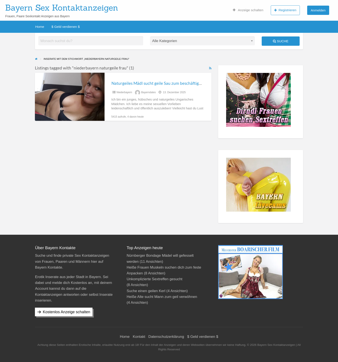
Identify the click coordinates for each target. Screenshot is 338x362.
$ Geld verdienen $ (66, 26)
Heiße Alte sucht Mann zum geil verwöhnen (162, 297)
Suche (280, 41)
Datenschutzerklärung (166, 337)
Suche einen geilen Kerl (146, 291)
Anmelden (318, 10)
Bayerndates (148, 92)
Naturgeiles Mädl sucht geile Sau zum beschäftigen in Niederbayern (172, 83)
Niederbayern (124, 92)
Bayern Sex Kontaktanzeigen (61, 7)
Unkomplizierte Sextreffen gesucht (154, 279)
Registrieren (285, 10)
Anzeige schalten (248, 10)
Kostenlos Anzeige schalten (66, 312)
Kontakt (139, 337)
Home (39, 26)
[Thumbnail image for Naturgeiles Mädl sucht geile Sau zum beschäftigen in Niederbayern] (69, 97)
